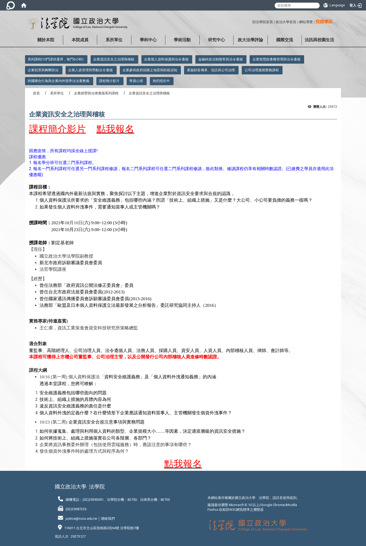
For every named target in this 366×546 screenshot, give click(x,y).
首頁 (36, 93)
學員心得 (136, 81)
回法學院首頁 (262, 22)
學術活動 (182, 39)
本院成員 (80, 39)
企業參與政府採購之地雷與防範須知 (149, 70)
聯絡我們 (108, 519)
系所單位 (114, 39)
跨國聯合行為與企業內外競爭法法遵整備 (58, 81)
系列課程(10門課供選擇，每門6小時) (55, 59)
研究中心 (216, 39)
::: (250, 21)
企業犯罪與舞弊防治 (43, 70)
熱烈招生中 (161, 81)
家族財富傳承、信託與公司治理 (211, 70)
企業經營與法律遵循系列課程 (96, 93)
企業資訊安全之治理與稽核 (113, 59)
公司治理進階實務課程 (262, 70)
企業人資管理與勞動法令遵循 (90, 70)
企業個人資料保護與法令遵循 (166, 59)
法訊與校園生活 (319, 39)
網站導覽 (306, 22)
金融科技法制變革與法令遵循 (220, 59)
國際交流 (284, 39)
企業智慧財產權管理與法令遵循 (276, 59)
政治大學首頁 (286, 22)
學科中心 (148, 39)
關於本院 (45, 39)
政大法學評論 (250, 39)
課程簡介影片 (109, 81)
